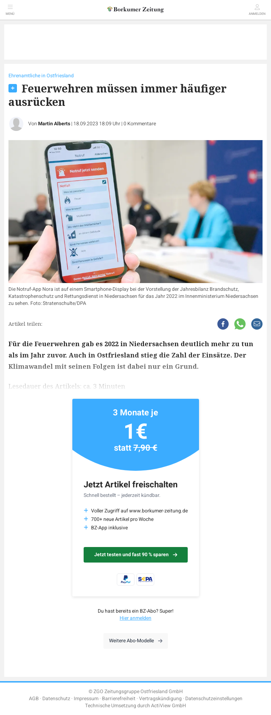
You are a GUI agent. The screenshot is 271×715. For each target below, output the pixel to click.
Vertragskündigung (160, 698)
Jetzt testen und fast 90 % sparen (135, 554)
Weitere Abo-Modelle (135, 640)
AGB (34, 698)
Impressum (86, 698)
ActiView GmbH (168, 705)
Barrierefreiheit (119, 698)
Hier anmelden (135, 618)
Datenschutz (56, 698)
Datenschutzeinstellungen (213, 698)
